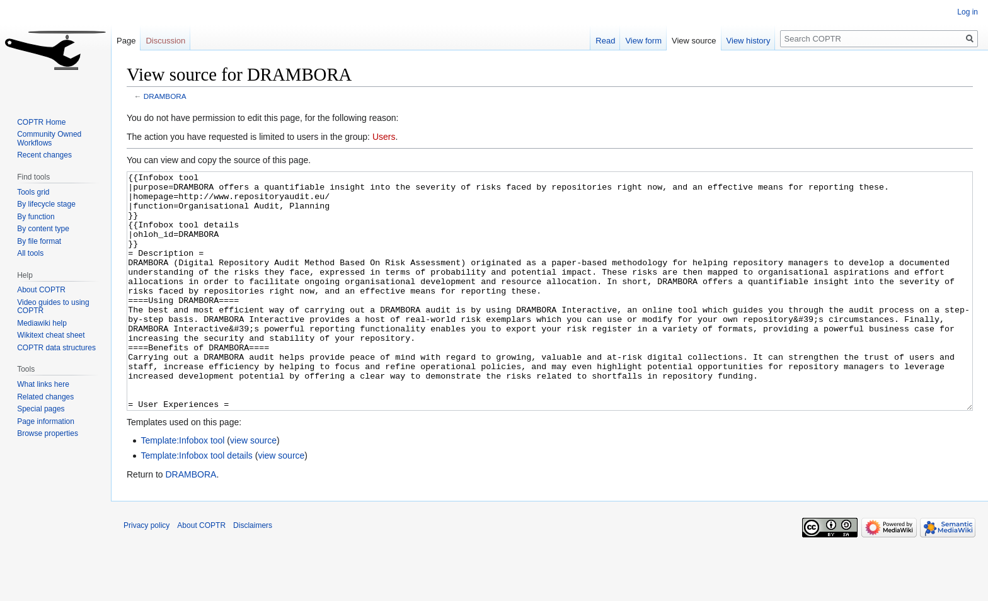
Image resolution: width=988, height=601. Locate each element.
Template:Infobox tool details (196, 503)
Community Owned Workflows (49, 138)
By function (35, 216)
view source (253, 488)
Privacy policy (146, 572)
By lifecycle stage (46, 204)
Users (384, 137)
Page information (45, 421)
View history (749, 40)
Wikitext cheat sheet (50, 335)
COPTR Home (41, 122)
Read (605, 40)
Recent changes (44, 155)
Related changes (45, 396)
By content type (43, 228)
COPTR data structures (56, 347)
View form (643, 40)
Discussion (165, 40)
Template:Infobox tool (182, 488)
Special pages (40, 408)
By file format (39, 241)
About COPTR (41, 289)
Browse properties (47, 433)
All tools (30, 253)
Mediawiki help (42, 323)
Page (126, 40)
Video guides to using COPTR (53, 307)
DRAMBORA (165, 96)
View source (694, 40)
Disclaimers (252, 572)
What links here (43, 384)
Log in (967, 12)
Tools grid (33, 192)
